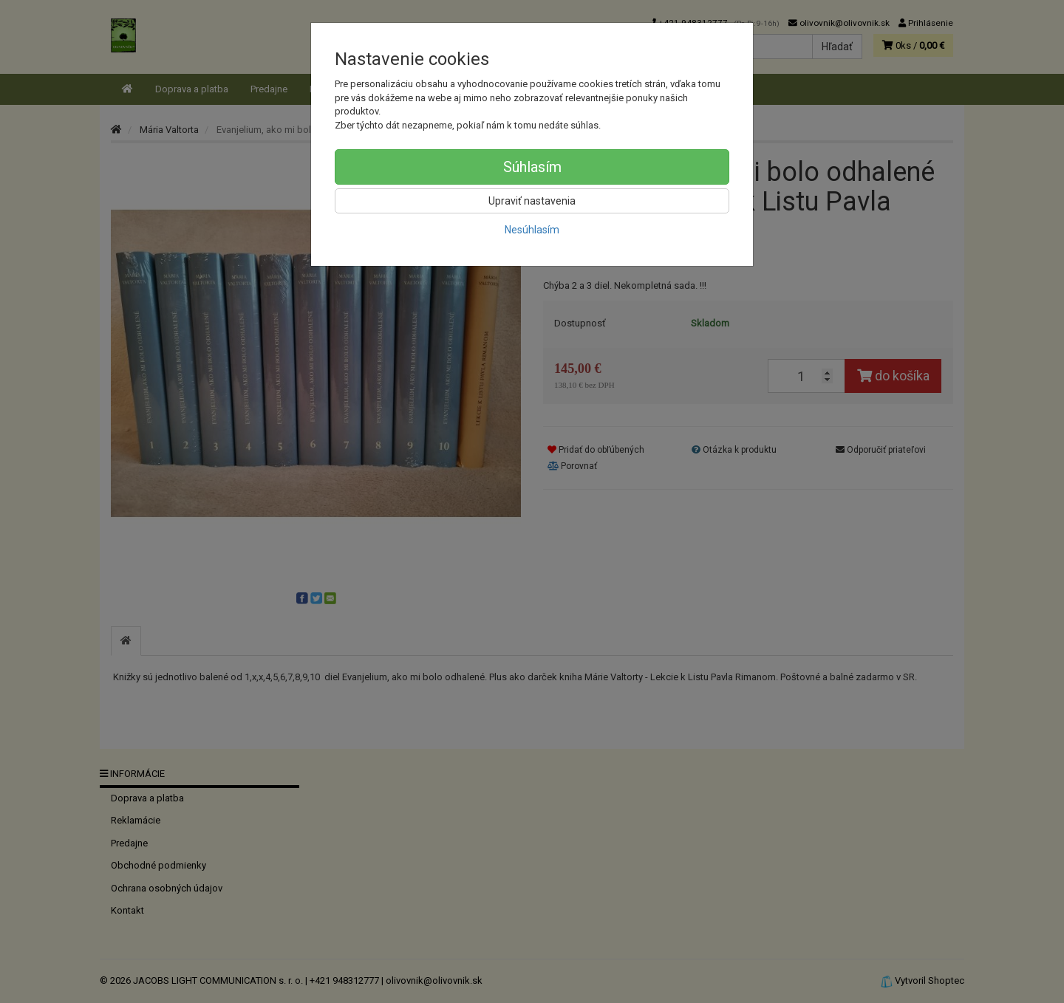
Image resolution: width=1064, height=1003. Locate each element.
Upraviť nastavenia (532, 201)
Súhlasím (532, 167)
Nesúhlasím (532, 230)
